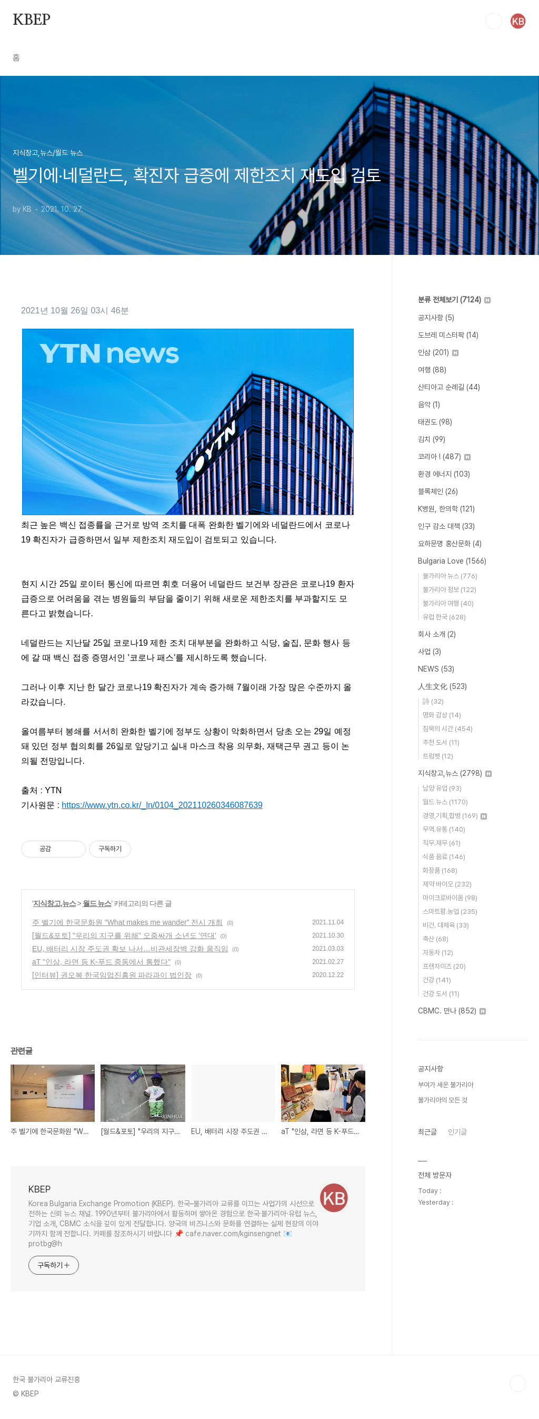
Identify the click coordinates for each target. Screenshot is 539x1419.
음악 (429, 404)
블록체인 (438, 491)
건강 (437, 980)
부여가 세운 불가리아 (445, 1085)
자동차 (438, 953)
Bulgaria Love (452, 561)
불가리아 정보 (449, 590)
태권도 (435, 422)
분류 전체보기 (454, 299)
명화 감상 (442, 715)
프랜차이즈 (444, 966)
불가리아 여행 (448, 603)
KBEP (32, 20)
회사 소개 (437, 634)
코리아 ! (444, 456)
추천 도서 (441, 742)
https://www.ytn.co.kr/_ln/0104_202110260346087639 (162, 805)
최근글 (427, 1132)
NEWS (436, 669)
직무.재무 (442, 843)
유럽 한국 (444, 617)
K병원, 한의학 (446, 509)
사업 (429, 651)
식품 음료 (444, 857)
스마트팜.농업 (450, 911)
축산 (435, 939)
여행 (432, 370)
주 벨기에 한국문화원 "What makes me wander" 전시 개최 (127, 922)
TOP (518, 1383)
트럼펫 (438, 756)
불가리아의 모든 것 (442, 1100)
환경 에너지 (444, 474)
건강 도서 (441, 994)
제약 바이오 (447, 884)
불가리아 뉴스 (450, 576)
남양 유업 (442, 788)
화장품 (440, 870)
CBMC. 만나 (452, 1011)
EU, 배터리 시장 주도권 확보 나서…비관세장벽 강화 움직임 (130, 948)
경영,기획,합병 (455, 816)
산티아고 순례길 (449, 387)
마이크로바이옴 (450, 898)
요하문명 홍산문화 (450, 543)
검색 (494, 21)
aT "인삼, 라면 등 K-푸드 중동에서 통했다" (101, 962)
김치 (431, 439)
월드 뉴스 (97, 903)
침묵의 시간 (448, 729)
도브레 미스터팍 (448, 335)
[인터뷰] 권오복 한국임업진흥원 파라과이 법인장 (112, 975)
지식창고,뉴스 (54, 903)
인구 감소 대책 (446, 526)
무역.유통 (444, 829)
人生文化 (442, 686)
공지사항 (436, 317)
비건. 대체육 (446, 925)
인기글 (457, 1132)
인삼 (438, 352)
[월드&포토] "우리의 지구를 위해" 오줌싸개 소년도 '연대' (124, 935)
